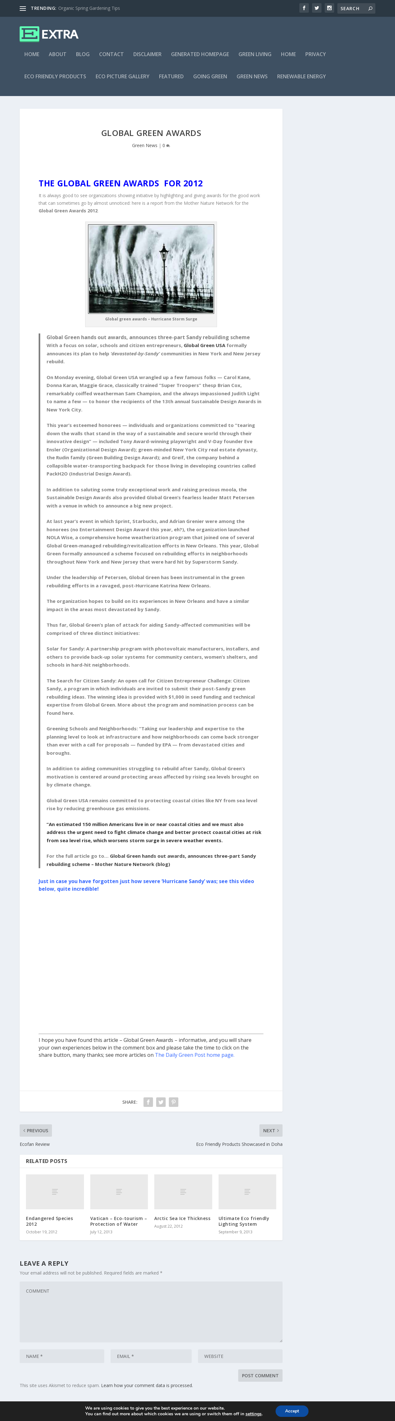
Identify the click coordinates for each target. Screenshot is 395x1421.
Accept (292, 1411)
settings (253, 1414)
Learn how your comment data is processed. (147, 1390)
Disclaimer (147, 59)
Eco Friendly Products (55, 81)
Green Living (255, 59)
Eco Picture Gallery (123, 81)
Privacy (315, 59)
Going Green (210, 81)
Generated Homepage (200, 59)
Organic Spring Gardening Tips (89, 8)
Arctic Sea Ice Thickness (182, 1223)
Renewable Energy (301, 81)
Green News (252, 81)
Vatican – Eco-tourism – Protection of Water (118, 1225)
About (58, 59)
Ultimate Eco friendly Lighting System (244, 1225)
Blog (83, 59)
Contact (111, 59)
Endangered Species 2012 (49, 1225)
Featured (171, 81)
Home (31, 59)
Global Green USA (204, 349)
